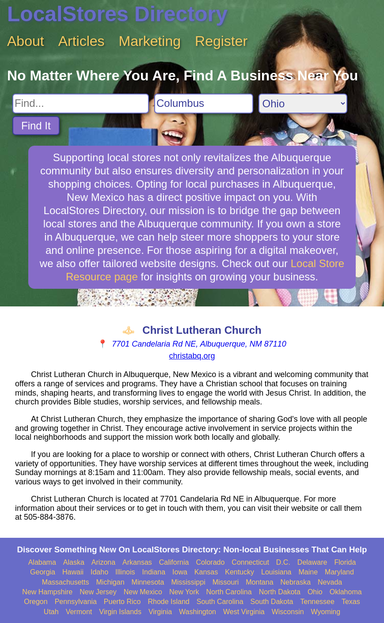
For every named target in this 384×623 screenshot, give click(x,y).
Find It (36, 126)
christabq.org (192, 355)
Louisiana (276, 572)
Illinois (125, 572)
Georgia (42, 572)
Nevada (330, 582)
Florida (345, 562)
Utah (51, 611)
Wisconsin (288, 611)
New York (184, 592)
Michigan (110, 582)
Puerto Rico (122, 601)
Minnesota (148, 582)
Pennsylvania (76, 601)
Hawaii (73, 572)
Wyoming (326, 611)
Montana (259, 582)
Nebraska (296, 582)
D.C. (283, 562)
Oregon (35, 601)
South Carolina (220, 601)
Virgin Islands (120, 611)
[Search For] (80, 103)
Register (221, 41)
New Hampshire (47, 592)
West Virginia (244, 611)
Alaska (73, 562)
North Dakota (279, 592)
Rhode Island (168, 601)
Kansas (206, 572)
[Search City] (203, 103)
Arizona (103, 562)
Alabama (42, 562)
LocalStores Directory (117, 14)
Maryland (339, 572)
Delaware (312, 562)
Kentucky (239, 572)
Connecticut (250, 562)
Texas (351, 601)
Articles (81, 41)
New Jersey (98, 592)
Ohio (315, 592)
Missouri (226, 582)
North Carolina (228, 592)
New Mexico (143, 592)
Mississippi (188, 582)
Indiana (154, 572)
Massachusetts (65, 582)
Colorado (210, 562)
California (174, 562)
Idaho (99, 572)
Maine (308, 572)
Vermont (79, 611)
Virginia (160, 611)
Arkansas (137, 562)
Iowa (179, 572)
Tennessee (317, 601)
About (25, 41)
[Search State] (303, 103)
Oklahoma (346, 592)
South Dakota (272, 601)
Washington (197, 611)
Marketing (150, 41)
